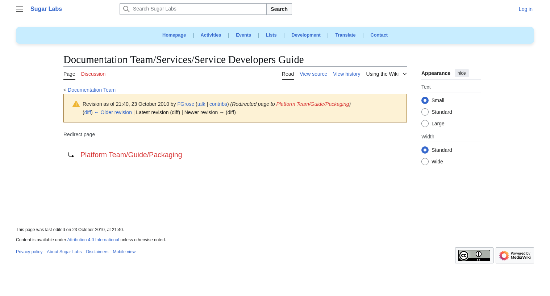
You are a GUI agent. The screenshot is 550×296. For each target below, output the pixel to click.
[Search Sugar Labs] (193, 9)
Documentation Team (92, 90)
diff (87, 112)
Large (438, 124)
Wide (437, 162)
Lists (271, 35)
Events (243, 35)
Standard (442, 112)
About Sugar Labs (64, 251)
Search (279, 9)
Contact (379, 35)
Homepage (174, 35)
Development (305, 35)
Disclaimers (97, 251)
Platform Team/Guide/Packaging (312, 104)
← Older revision (113, 112)
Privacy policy (29, 251)
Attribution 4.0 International (93, 239)
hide (462, 73)
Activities (211, 35)
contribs (218, 104)
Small (438, 101)
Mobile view (124, 251)
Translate (346, 35)
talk (201, 104)
